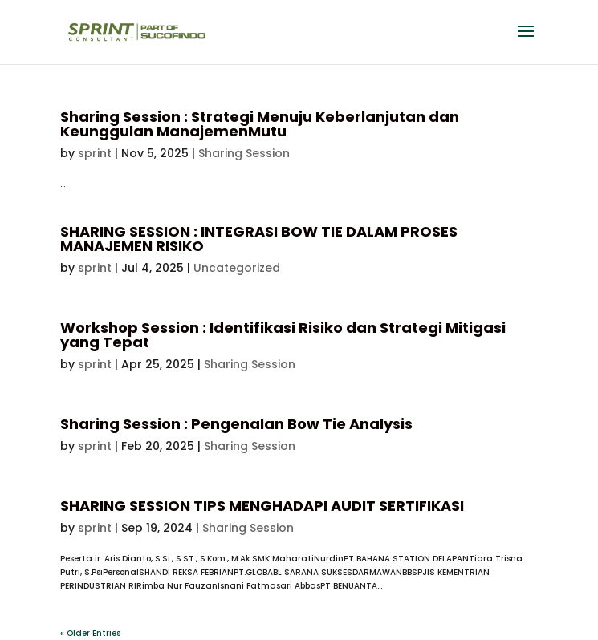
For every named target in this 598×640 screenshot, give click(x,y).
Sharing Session (244, 153)
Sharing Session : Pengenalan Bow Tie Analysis (236, 424)
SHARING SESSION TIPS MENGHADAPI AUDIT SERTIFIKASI (262, 506)
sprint (95, 153)
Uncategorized (236, 268)
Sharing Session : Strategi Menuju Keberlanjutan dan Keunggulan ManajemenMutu (259, 124)
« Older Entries (90, 633)
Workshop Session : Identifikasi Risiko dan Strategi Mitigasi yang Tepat (283, 335)
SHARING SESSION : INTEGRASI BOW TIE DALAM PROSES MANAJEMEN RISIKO (259, 238)
